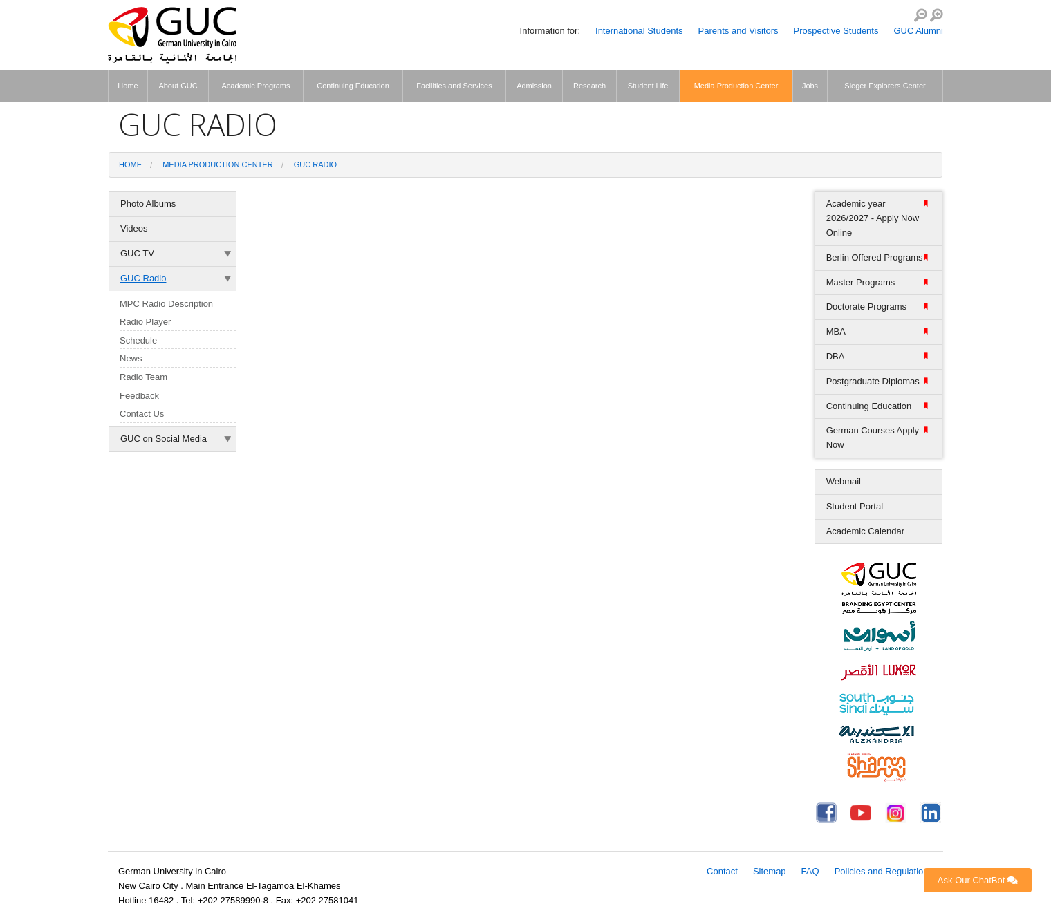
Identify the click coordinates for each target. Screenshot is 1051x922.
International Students (638, 31)
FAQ (810, 871)
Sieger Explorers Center (884, 86)
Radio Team (143, 377)
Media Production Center (736, 86)
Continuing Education (353, 86)
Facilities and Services (454, 86)
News (131, 358)
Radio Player (145, 322)
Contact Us (142, 413)
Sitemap (769, 871)
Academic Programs (255, 86)
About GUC (177, 86)
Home (128, 86)
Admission (534, 86)
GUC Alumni (918, 31)
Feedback (139, 396)
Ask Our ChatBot (978, 880)
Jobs (810, 86)
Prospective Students (836, 31)
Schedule (138, 340)
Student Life (648, 86)
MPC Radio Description (166, 304)
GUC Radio (315, 164)
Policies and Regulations (884, 871)
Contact (722, 871)
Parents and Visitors (738, 31)
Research (589, 86)
